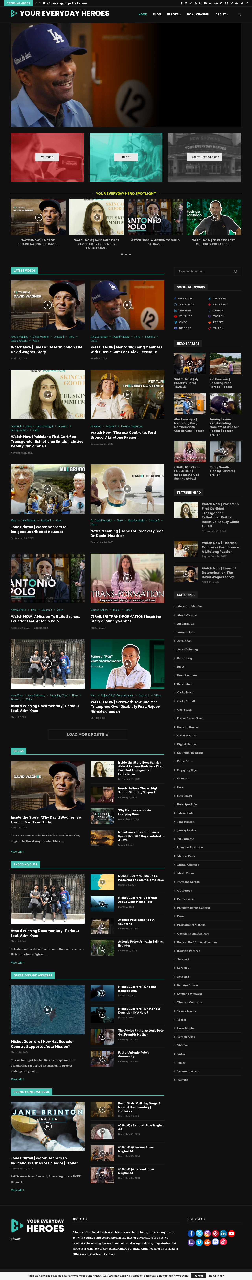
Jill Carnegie (185, 839)
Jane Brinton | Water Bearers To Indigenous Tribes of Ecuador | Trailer (44, 1160)
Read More (216, 1275)
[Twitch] (226, 3)
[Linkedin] (200, 3)
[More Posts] (87, 734)
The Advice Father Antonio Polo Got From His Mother (141, 1032)
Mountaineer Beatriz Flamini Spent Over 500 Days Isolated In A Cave (141, 836)
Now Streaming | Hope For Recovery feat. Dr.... (73, 3)
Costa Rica (184, 709)
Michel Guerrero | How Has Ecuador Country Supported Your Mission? (42, 1044)
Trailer (181, 1019)
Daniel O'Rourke (188, 727)
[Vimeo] (231, 3)
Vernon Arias (186, 1037)
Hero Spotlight (187, 804)
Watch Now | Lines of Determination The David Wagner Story (219, 572)
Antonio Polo (186, 632)
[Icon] (48, 305)
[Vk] (210, 3)
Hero (180, 787)
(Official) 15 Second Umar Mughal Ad (136, 1149)
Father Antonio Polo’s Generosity (133, 1054)
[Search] (239, 14)
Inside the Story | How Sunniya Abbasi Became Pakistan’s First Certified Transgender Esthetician (140, 768)
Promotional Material (191, 925)
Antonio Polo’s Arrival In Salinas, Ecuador (141, 943)
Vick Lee (182, 1045)
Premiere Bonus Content (193, 907)
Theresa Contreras (190, 1002)
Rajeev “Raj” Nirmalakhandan (197, 942)
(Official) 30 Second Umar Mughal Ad (136, 1171)
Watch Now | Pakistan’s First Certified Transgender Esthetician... (96, 244)
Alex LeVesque (187, 615)
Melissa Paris (186, 856)
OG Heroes (184, 890)
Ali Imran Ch (185, 623)
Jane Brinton (185, 821)
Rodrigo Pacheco (188, 951)
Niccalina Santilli (188, 882)
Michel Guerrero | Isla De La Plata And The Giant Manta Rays (141, 877)
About (221, 14)
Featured (183, 778)
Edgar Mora (185, 761)
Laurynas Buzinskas (190, 847)
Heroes (173, 14)
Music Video (185, 873)
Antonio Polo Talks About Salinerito (136, 921)
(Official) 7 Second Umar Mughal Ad (141, 1127)
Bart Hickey (184, 658)
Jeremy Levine (186, 830)
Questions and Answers (193, 933)
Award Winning (187, 649)
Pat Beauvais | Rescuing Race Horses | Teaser (221, 383)
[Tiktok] (247, 3)
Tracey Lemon (186, 1011)
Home (142, 14)
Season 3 (183, 976)
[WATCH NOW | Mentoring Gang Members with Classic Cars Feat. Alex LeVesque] (126, 75)
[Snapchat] (221, 3)
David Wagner (186, 735)
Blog (157, 14)
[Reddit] (236, 3)
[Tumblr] (224, 311)
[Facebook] (181, 3)
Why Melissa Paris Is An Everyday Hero (134, 812)
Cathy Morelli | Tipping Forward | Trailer (222, 471)
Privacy (15, 1239)
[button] (36, 3)
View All (17, 851)
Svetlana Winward (189, 994)
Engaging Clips (187, 770)
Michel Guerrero (188, 864)
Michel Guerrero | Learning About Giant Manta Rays (137, 899)
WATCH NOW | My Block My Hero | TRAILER (186, 383)
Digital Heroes (186, 744)
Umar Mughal (186, 1028)
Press (180, 916)
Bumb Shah (184, 684)
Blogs (181, 666)
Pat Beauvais (185, 899)
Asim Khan (184, 641)
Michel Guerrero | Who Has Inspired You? (137, 988)
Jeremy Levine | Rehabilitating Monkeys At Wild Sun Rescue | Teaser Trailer (224, 427)
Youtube (182, 1080)
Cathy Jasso (185, 692)
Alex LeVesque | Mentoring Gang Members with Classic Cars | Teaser (189, 425)
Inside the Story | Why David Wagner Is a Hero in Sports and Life (46, 819)
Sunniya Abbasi (187, 985)
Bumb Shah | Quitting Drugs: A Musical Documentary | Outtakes (139, 1107)
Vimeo (181, 1062)
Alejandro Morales (189, 606)
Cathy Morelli (186, 701)
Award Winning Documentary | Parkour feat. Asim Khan (45, 933)
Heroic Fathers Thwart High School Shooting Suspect (138, 790)
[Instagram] (191, 3)
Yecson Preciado (188, 1071)
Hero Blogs (184, 796)
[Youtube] (205, 3)
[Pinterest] (196, 3)
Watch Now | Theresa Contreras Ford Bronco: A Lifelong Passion (221, 547)
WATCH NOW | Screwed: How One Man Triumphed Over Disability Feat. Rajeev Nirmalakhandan (125, 707)
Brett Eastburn (187, 675)
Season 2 (183, 968)
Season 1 (183, 959)
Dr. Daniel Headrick (190, 753)
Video (181, 1054)
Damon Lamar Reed (190, 718)
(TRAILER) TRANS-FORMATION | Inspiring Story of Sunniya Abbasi (187, 473)
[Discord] (241, 3)
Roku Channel (198, 14)
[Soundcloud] (216, 3)
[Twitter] (186, 3)
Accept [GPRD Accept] (198, 1276)
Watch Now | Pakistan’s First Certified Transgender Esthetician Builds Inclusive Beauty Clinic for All (47, 441)
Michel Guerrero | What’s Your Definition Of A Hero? (139, 1010)
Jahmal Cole (185, 813)
